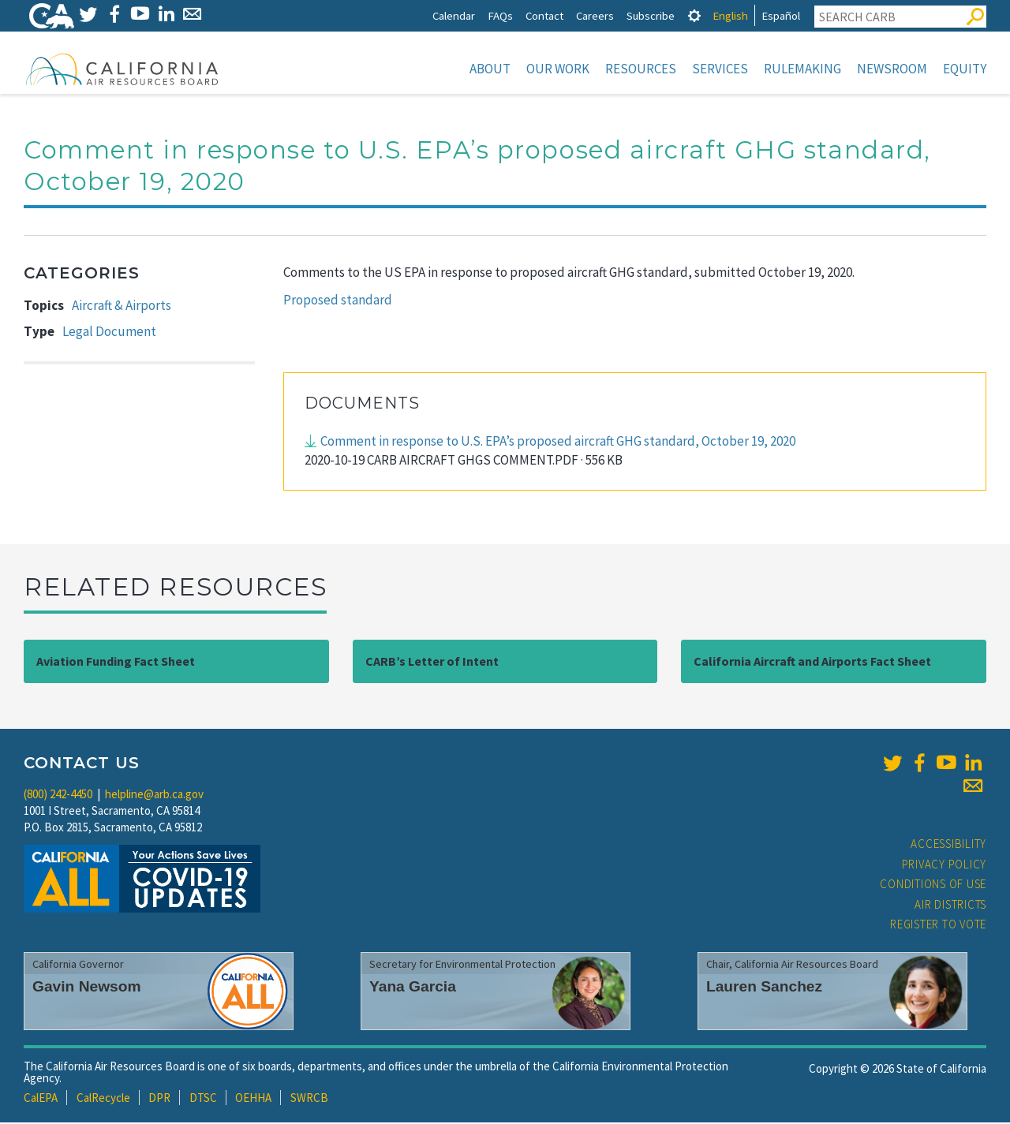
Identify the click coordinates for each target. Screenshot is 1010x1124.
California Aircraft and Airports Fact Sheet (812, 662)
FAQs (500, 15)
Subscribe (651, 15)
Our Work (557, 68)
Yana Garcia (412, 988)
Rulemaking (802, 68)
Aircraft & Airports (121, 307)
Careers (595, 15)
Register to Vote (938, 925)
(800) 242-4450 (58, 795)
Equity (964, 68)
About (490, 68)
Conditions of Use (933, 885)
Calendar (453, 15)
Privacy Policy (944, 865)
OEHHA (253, 1099)
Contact (544, 15)
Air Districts (950, 905)
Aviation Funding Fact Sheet (115, 662)
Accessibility (948, 845)
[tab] (694, 15)
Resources (640, 68)
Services (720, 68)
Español (780, 15)
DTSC (203, 1099)
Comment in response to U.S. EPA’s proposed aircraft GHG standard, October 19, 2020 (557, 442)
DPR (159, 1099)
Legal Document (109, 333)
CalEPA (41, 1099)
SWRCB (309, 1099)
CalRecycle (103, 1099)
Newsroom (892, 68)
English (730, 15)
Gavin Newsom (86, 988)
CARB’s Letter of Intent (432, 662)
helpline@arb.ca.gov (154, 795)
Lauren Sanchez (764, 988)
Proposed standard (337, 301)
